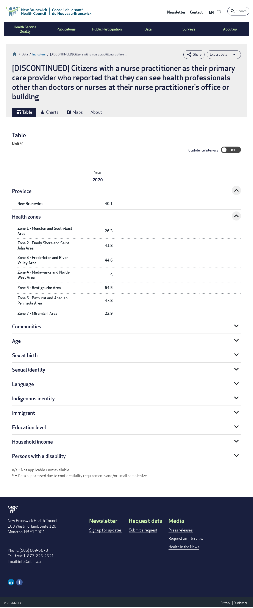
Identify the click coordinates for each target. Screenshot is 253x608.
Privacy (225, 603)
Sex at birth (25, 355)
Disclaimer (240, 603)
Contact (196, 12)
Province (21, 191)
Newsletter (176, 12)
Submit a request (143, 530)
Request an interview (186, 538)
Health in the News (184, 546)
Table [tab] (24, 112)
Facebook (19, 582)
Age (16, 340)
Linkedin (11, 582)
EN (211, 12)
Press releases (181, 530)
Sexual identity (28, 369)
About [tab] (96, 112)
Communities (26, 326)
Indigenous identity (33, 398)
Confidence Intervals (203, 150)
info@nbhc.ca (29, 561)
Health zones (26, 216)
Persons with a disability (39, 456)
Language (23, 384)
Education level (29, 427)
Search (241, 11)
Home (14, 53)
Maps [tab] (74, 112)
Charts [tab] (49, 112)
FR (219, 12)
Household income (32, 441)
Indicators (39, 54)
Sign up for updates (105, 530)
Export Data (218, 54)
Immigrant (23, 412)
